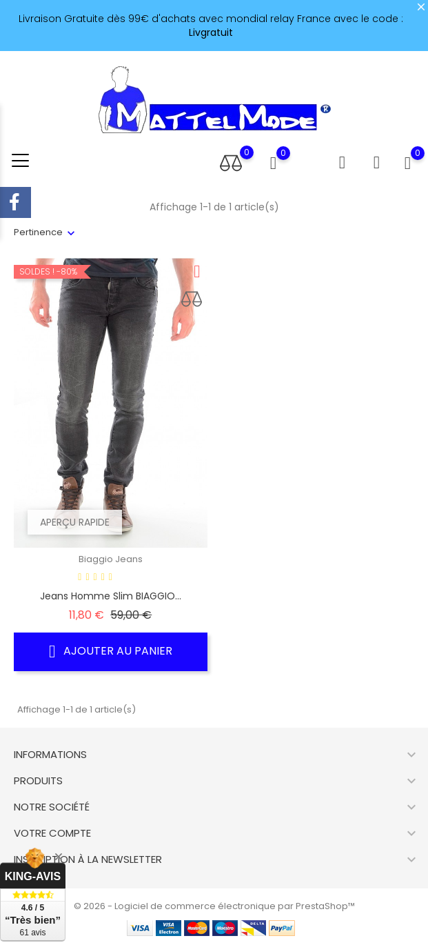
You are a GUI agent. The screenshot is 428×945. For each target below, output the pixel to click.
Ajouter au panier (110, 651)
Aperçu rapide (75, 522)
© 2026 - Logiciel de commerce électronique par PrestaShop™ (214, 906)
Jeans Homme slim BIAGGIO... (110, 596)
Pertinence (38, 232)
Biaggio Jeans (111, 559)
